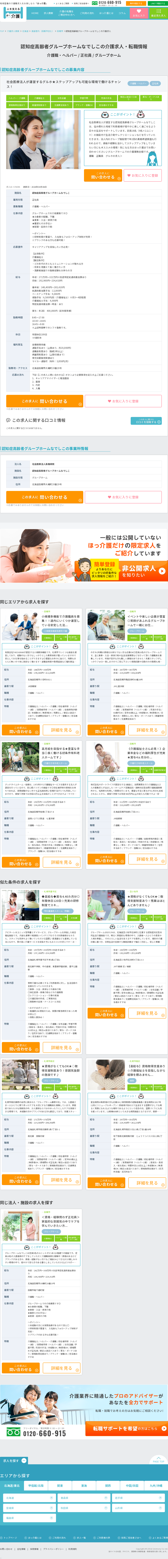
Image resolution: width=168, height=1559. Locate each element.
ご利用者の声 (103, 1537)
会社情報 (21, 1548)
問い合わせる (52, 402)
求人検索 (48, 13)
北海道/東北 (12, 1485)
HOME (35, 13)
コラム (122, 13)
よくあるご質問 (62, 3)
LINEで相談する (158, 3)
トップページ (10, 1537)
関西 (108, 1485)
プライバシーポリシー (53, 1548)
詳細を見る (65, 730)
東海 (84, 1485)
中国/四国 (132, 1485)
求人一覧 (81, 1537)
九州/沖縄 (156, 1485)
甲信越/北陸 (36, 1485)
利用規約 (72, 1548)
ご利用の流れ (87, 13)
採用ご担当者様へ (81, 3)
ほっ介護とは (106, 13)
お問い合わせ (6, 1548)
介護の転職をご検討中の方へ (66, 13)
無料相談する (136, 3)
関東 (60, 1485)
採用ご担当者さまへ (131, 1537)
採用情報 (34, 1548)
